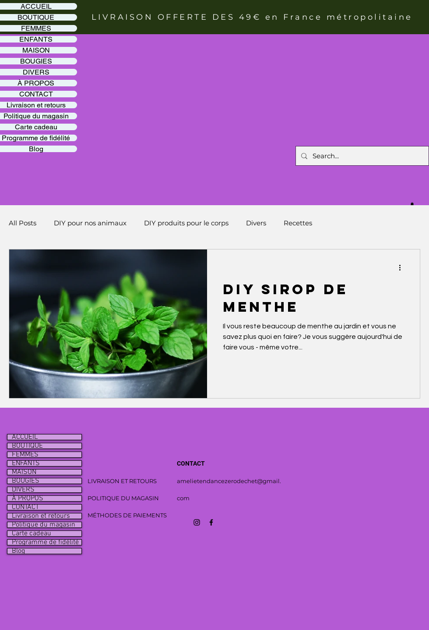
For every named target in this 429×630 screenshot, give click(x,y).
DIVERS (23, 489)
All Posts (22, 223)
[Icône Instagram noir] (197, 522)
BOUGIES (25, 481)
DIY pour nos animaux (90, 223)
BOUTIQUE (27, 445)
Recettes (298, 223)
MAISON (24, 472)
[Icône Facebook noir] (211, 522)
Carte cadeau (31, 533)
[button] (412, 204)
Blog (18, 551)
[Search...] (361, 155)
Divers (256, 223)
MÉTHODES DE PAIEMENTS (127, 515)
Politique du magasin (43, 524)
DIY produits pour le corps (186, 223)
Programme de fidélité (45, 542)
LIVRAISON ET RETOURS (122, 480)
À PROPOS (27, 498)
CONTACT (25, 507)
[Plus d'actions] (402, 267)
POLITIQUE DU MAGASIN (123, 498)
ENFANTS (26, 463)
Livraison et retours (41, 516)
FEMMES (25, 454)
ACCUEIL (25, 437)
